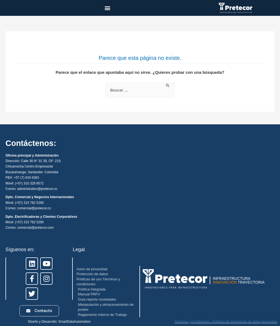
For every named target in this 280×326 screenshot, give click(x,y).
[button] (107, 7)
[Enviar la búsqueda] (168, 86)
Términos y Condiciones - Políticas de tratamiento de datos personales (225, 322)
